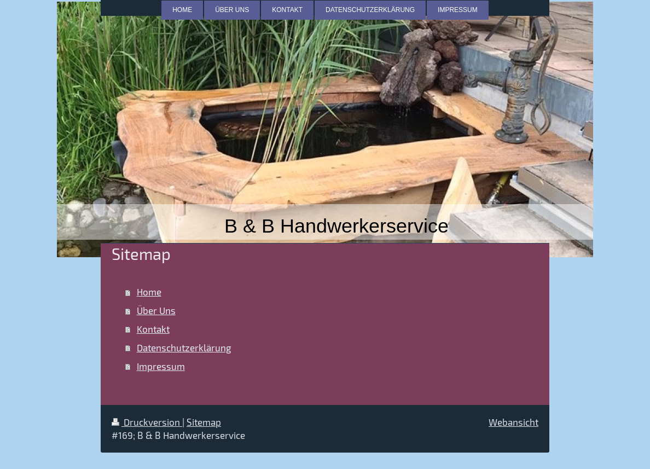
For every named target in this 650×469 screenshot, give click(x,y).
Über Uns (156, 310)
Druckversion (147, 421)
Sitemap (204, 421)
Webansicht (513, 421)
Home (149, 291)
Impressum (161, 366)
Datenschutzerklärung (184, 347)
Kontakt (153, 328)
